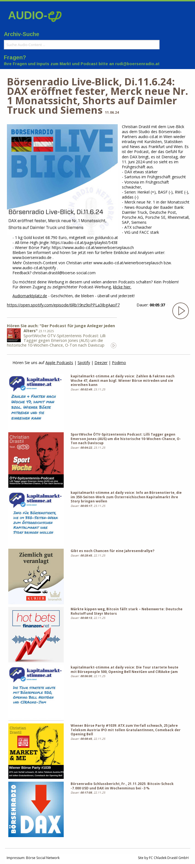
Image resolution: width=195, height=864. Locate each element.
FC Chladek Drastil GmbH (169, 857)
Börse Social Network (43, 857)
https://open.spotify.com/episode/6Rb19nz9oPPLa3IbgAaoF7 (63, 305)
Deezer (100, 362)
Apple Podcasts (59, 362)
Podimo (119, 362)
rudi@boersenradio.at (137, 64)
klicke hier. (122, 286)
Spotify (84, 362)
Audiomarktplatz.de (29, 295)
